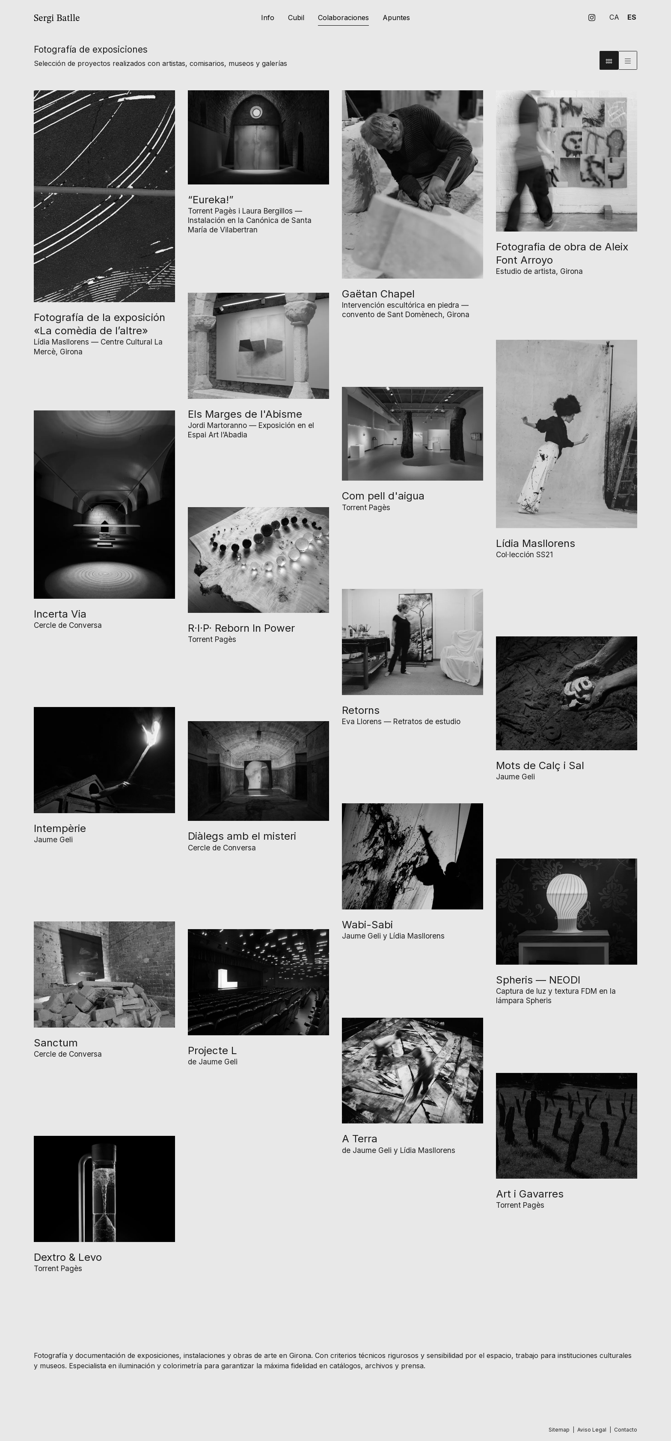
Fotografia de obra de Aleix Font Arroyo (562, 253)
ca (614, 17)
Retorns (361, 710)
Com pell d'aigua (383, 496)
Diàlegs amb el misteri (242, 836)
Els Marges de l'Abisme (245, 414)
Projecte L (212, 1050)
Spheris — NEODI (538, 980)
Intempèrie (60, 828)
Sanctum (56, 1043)
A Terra (359, 1138)
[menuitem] (591, 17)
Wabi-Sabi (367, 924)
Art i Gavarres (530, 1194)
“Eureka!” (211, 199)
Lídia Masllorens (535, 543)
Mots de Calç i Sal (540, 765)
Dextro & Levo (68, 1257)
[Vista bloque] (609, 60)
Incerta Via (60, 614)
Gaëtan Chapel (378, 294)
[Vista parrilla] (627, 60)
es (631, 17)
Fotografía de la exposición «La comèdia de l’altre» (99, 324)
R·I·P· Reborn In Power (241, 628)
